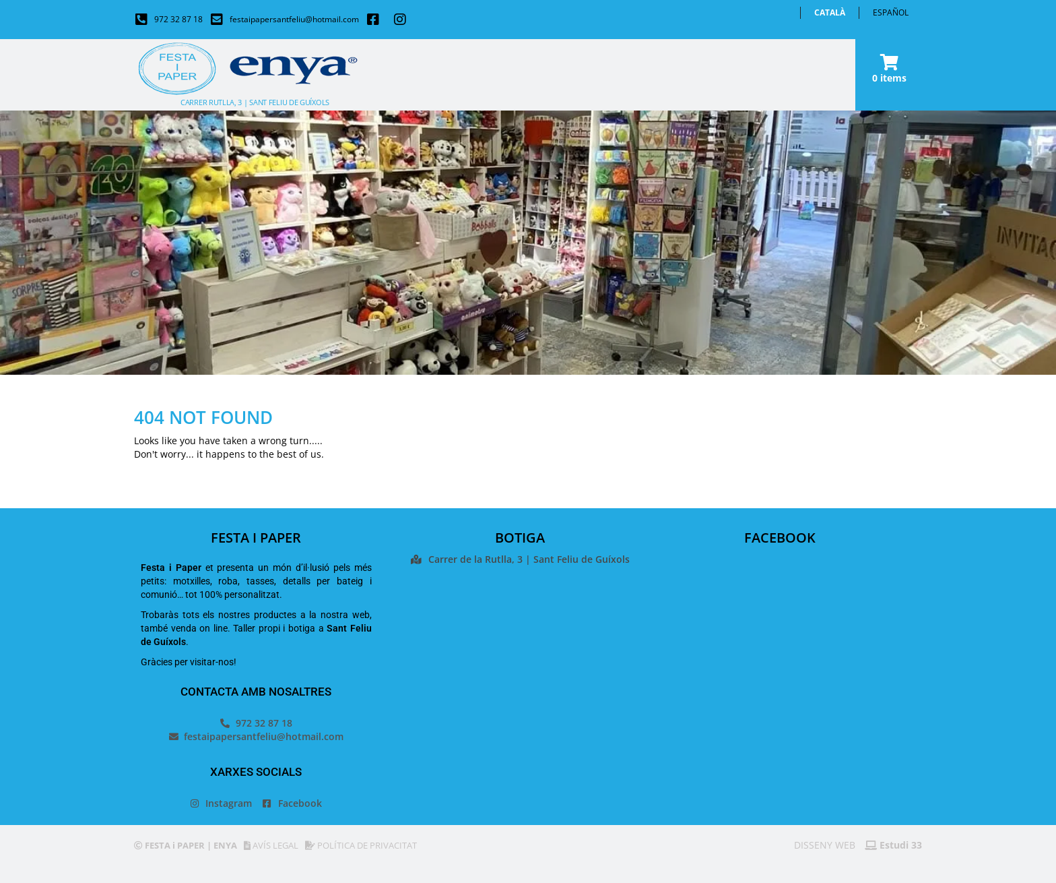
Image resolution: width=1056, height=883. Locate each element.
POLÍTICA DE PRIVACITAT (361, 845)
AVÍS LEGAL (271, 845)
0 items (889, 77)
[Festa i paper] (520, 690)
